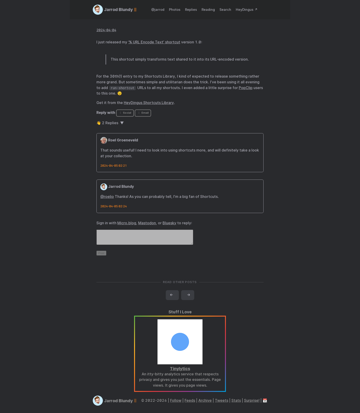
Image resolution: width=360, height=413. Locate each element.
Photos (174, 9)
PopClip (246, 88)
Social (125, 112)
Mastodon (147, 223)
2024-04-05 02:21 (113, 165)
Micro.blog (126, 223)
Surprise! (251, 403)
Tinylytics (180, 371)
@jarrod (157, 9)
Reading (208, 9)
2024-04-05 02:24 (113, 206)
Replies (191, 9)
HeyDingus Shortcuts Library (149, 103)
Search (225, 9)
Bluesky (169, 223)
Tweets (221, 403)
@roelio (107, 196)
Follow (175, 403)
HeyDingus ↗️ (247, 9)
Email (142, 112)
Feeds (190, 403)
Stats (236, 403)
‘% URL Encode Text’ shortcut (154, 42)
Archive (205, 403)
